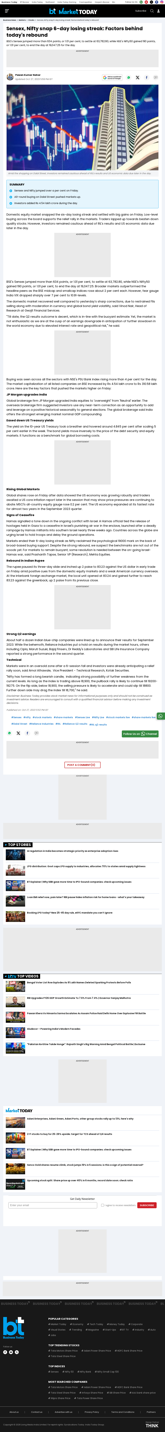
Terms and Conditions (122, 1412)
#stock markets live (118, 717)
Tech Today (96, 1324)
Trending (77, 1329)
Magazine (93, 1329)
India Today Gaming (67, 2)
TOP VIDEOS (23, 976)
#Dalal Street (19, 723)
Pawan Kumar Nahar (28, 75)
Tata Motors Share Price (64, 1350)
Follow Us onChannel (140, 733)
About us (14, 1412)
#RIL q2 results (98, 724)
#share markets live (143, 717)
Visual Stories (58, 1329)
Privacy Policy (92, 1412)
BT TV (125, 1329)
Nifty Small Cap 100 (108, 1371)
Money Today (117, 1324)
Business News (9, 20)
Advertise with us (63, 1412)
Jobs (53, 1335)
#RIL (58, 723)
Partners (151, 1412)
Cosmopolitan (85, 2)
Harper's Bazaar (102, 2)
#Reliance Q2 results (75, 723)
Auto (152, 1329)
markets (22, 20)
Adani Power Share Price (97, 1350)
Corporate (136, 1324)
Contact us (36, 1412)
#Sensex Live (82, 717)
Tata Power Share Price (90, 1398)
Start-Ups (110, 1329)
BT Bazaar (24, 2)
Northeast (50, 2)
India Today (37, 2)
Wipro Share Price (60, 1398)
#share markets (63, 717)
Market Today (58, 1324)
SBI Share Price (117, 1392)
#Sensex (16, 717)
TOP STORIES (19, 845)
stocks (31, 20)
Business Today (9, 2)
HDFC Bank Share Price (129, 1350)
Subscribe (140, 10)
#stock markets (42, 717)
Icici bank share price (143, 1392)
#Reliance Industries (41, 723)
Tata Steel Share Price (63, 1356)
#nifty (27, 717)
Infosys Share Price (92, 1392)
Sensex (55, 1371)
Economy (78, 1324)
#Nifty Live (98, 717)
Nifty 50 (69, 1371)
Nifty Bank (85, 1371)
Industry (139, 1329)
